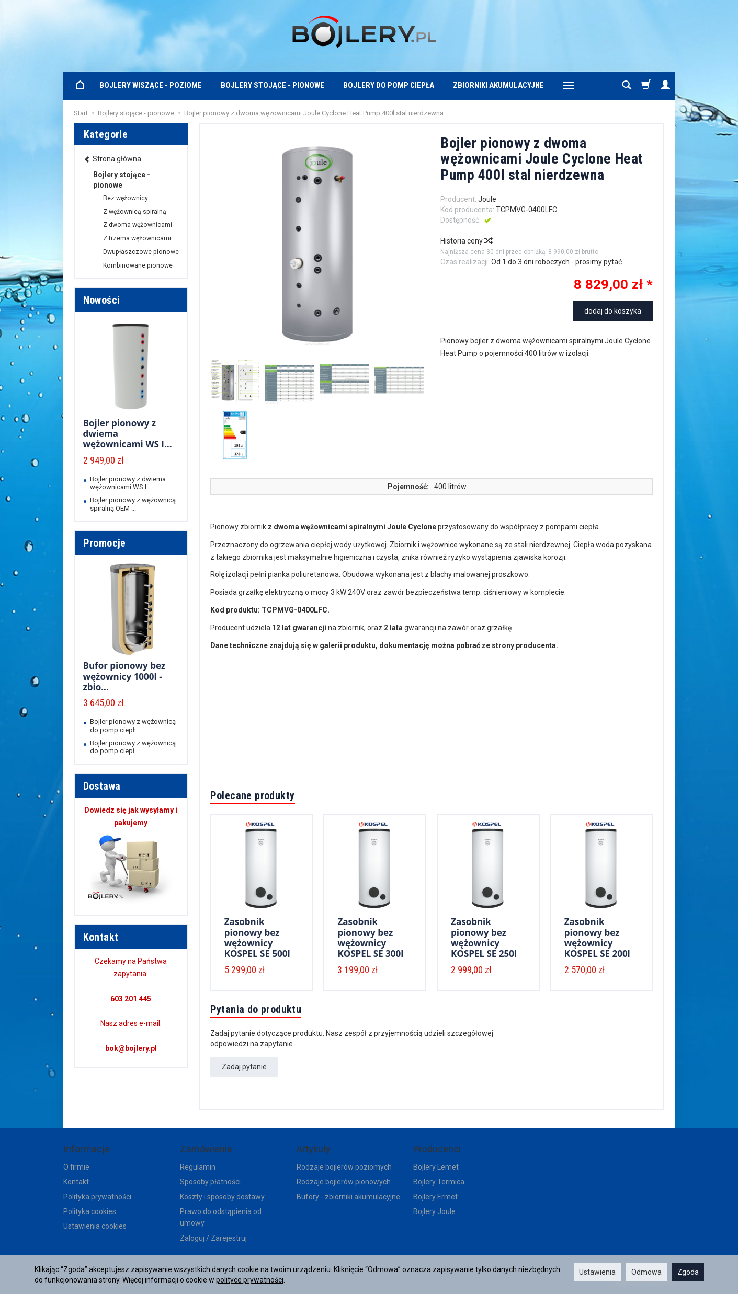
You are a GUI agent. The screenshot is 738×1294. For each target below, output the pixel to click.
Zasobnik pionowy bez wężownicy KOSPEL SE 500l (257, 938)
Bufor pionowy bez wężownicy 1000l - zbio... (124, 676)
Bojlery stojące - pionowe (272, 85)
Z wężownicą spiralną (134, 211)
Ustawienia (597, 1272)
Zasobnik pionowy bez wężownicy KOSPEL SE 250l (484, 938)
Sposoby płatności (210, 1181)
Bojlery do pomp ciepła (388, 85)
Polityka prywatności (97, 1197)
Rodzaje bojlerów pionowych (344, 1181)
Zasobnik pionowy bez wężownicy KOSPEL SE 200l (597, 938)
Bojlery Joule (434, 1211)
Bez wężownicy (125, 198)
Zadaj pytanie (244, 1066)
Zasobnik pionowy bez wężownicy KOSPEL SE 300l (370, 938)
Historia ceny (466, 241)
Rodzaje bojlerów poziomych (344, 1167)
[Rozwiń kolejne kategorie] (568, 86)
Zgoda (688, 1272)
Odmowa (646, 1272)
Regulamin (197, 1167)
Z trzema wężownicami (137, 238)
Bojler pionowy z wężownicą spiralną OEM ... (133, 504)
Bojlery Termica (438, 1181)
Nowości (101, 300)
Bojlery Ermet (435, 1197)
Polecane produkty (252, 795)
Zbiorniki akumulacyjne (498, 85)
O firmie (76, 1167)
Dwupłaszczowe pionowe (141, 252)
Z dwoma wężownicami (137, 224)
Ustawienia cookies (95, 1226)
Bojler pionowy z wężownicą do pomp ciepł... (133, 725)
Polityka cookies (89, 1211)
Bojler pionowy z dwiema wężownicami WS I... (128, 483)
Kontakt (76, 1181)
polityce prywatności (249, 1280)
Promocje (104, 543)
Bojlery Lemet (436, 1167)
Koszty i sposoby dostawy (222, 1197)
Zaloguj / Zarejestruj (213, 1238)
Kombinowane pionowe (138, 265)
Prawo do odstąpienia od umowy (221, 1217)
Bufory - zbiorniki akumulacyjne (348, 1197)
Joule (487, 199)
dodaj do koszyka (612, 311)
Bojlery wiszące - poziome (150, 85)
